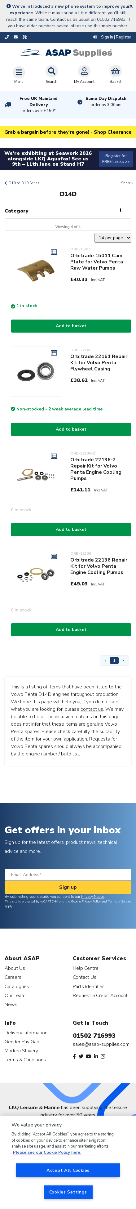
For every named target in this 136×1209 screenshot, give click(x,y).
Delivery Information (26, 1032)
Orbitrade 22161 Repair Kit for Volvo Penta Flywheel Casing (98, 362)
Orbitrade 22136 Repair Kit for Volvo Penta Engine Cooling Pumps (98, 566)
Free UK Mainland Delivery (39, 105)
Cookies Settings (68, 1192)
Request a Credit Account (100, 995)
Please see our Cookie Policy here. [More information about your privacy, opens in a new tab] (47, 1152)
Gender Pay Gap (22, 1041)
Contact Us (84, 977)
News (11, 1004)
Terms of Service (119, 901)
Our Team (15, 995)
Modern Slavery (21, 1050)
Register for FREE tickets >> (116, 158)
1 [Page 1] (114, 660)
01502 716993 (94, 1036)
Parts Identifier (88, 986)
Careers (13, 977)
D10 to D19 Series (24, 183)
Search (52, 74)
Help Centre (86, 968)
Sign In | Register (112, 37)
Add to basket (71, 326)
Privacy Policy (91, 901)
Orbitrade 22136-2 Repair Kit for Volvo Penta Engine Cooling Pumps (95, 469)
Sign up (68, 887)
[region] (68, 1162)
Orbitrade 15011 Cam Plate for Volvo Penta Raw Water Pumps (96, 261)
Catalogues (17, 986)
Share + (127, 183)
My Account (84, 74)
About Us (15, 968)
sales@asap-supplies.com (101, 1044)
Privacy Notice (92, 896)
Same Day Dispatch (106, 102)
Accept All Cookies (68, 1170)
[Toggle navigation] (19, 75)
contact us (92, 709)
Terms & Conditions (25, 1059)
